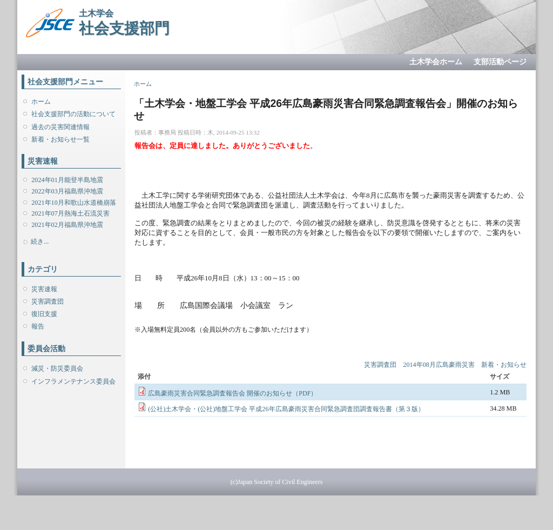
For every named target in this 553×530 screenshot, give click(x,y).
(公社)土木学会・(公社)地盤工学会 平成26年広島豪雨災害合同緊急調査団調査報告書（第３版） (286, 409)
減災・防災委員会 (57, 368)
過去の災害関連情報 (60, 127)
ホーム (41, 101)
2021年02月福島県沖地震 (67, 225)
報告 (37, 326)
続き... (40, 241)
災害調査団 (47, 301)
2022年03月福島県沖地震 (67, 191)
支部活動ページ (500, 62)
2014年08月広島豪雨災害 (438, 364)
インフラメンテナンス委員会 (73, 381)
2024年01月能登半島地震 (67, 180)
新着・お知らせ (504, 364)
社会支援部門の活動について (73, 114)
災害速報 (44, 289)
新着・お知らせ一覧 (60, 139)
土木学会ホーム (435, 62)
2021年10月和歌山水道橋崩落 (73, 202)
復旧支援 (44, 314)
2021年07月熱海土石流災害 (70, 213)
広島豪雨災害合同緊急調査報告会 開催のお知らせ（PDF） (232, 393)
